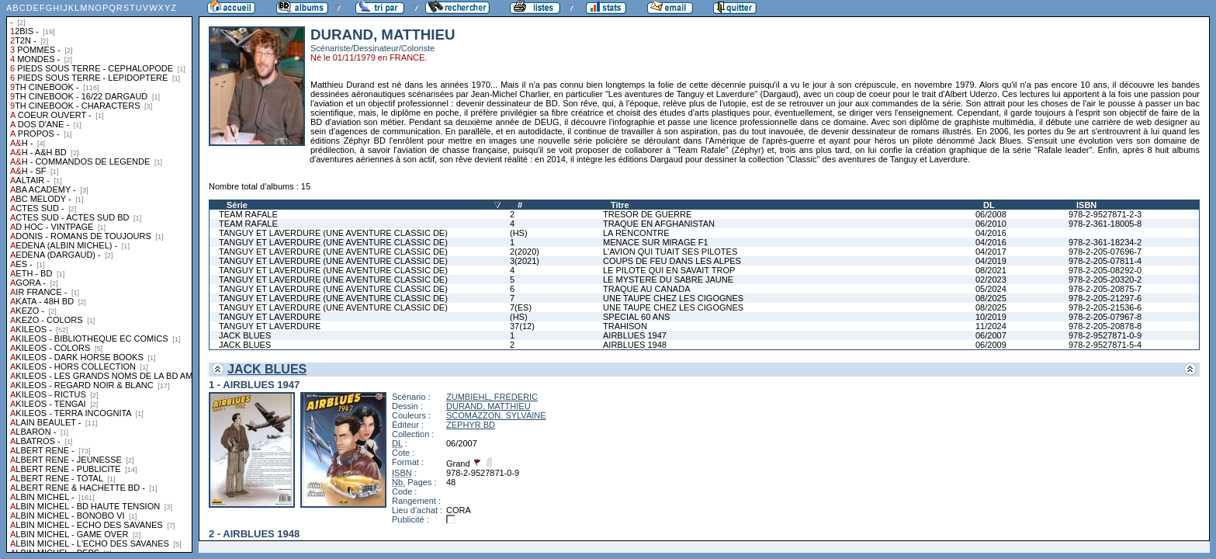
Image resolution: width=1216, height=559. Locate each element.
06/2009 (990, 344)
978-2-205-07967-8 (1105, 316)
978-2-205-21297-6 (1105, 298)
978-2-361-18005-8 (1105, 223)
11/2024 (990, 326)
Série (237, 205)
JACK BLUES (245, 335)
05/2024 (990, 288)
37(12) (522, 326)
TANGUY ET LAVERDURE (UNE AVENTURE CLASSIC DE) (333, 233)
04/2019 (990, 261)
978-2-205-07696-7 (1105, 251)
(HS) (519, 233)
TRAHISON (625, 326)
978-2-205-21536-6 (1105, 307)
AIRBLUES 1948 (635, 344)
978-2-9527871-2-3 (1105, 214)
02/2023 (990, 279)
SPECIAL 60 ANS (636, 316)
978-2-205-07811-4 (1105, 261)
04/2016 (990, 233)
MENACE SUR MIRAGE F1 (655, 242)
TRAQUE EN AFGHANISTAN (659, 223)
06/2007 (990, 335)
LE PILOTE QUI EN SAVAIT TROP (669, 270)
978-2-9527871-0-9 (1105, 335)
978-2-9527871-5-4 (1105, 344)
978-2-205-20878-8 (1105, 326)
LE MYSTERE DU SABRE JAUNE (668, 279)
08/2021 (990, 270)
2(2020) (524, 251)
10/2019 (990, 316)
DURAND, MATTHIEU (488, 406)
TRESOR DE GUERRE (647, 214)
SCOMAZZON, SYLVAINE (496, 415)
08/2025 (990, 298)
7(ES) (521, 307)
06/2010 (990, 223)
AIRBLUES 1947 (635, 335)
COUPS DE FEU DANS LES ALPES (672, 261)
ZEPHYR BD (470, 424)
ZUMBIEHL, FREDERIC (492, 396)
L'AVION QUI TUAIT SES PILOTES (670, 251)
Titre (620, 205)
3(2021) (524, 261)
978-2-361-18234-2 (1105, 242)
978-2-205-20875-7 (1105, 288)
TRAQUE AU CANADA (646, 288)
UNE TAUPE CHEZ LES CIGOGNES (673, 298)
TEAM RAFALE (248, 214)
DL (989, 205)
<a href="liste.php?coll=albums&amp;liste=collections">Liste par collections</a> (99, 276)
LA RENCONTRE (636, 233)
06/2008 (990, 214)
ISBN (1086, 205)
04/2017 (990, 251)
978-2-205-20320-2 (1105, 279)
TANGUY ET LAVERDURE (269, 316)
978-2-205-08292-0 (1105, 270)
